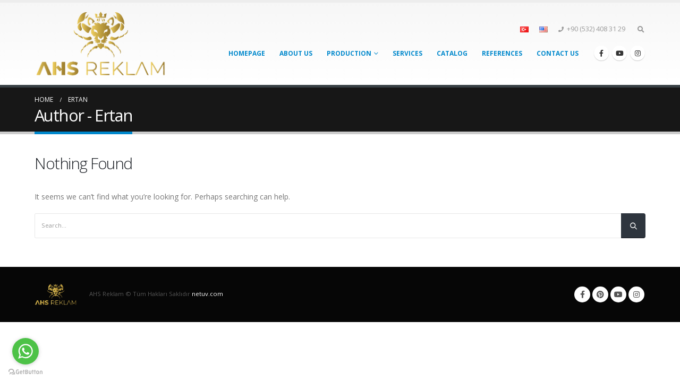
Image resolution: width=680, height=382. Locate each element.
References (502, 53)
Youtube (618, 294)
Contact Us (558, 53)
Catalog (452, 53)
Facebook (582, 294)
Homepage (246, 53)
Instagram (636, 294)
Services (407, 53)
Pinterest (600, 294)
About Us (295, 53)
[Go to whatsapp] (25, 351)
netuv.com (207, 294)
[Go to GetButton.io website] (25, 371)
